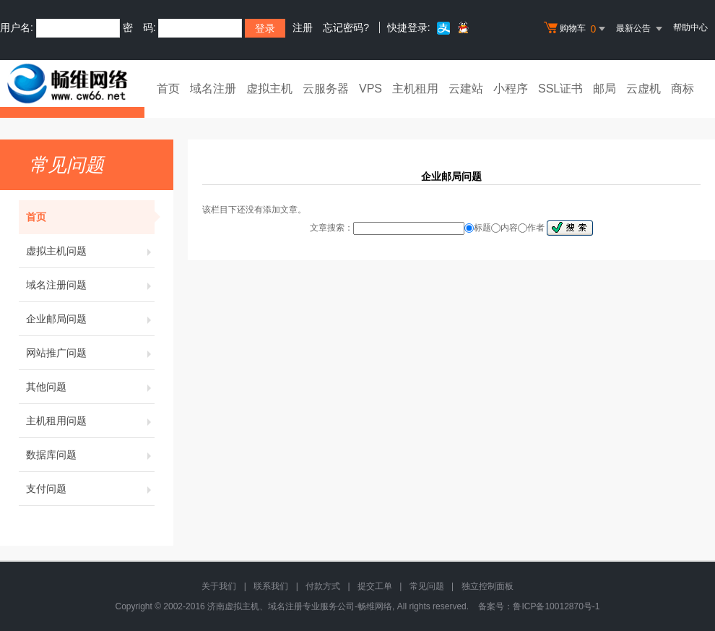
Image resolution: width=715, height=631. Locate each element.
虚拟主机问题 (90, 251)
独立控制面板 (488, 586)
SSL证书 (560, 88)
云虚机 (643, 88)
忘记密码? (346, 27)
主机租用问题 (90, 420)
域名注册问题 (90, 285)
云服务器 (326, 88)
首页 (168, 88)
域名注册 (213, 88)
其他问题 (90, 386)
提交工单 (375, 586)
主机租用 (415, 88)
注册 (302, 27)
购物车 (576, 29)
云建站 (465, 88)
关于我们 (219, 586)
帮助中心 (690, 27)
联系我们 (271, 586)
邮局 (604, 88)
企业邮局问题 (90, 319)
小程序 (510, 88)
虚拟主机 (269, 88)
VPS (370, 88)
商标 (682, 88)
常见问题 (427, 586)
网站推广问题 (90, 353)
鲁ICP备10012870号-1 (556, 606)
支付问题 (90, 488)
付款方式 (323, 586)
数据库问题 (90, 454)
